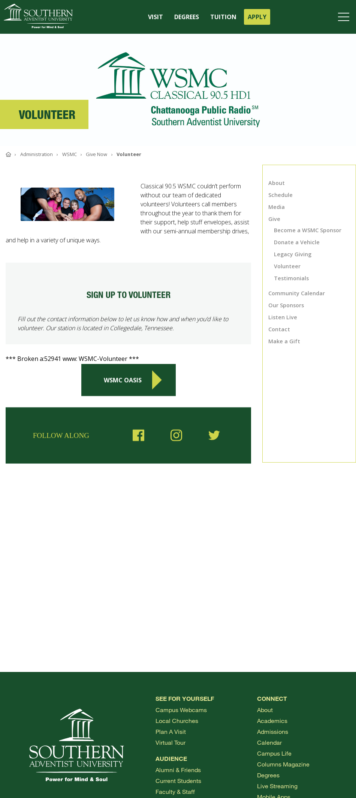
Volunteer (287, 266)
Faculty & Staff (175, 791)
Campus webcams (181, 709)
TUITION (223, 17)
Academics (272, 720)
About (276, 182)
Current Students (178, 780)
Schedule (280, 194)
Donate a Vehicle (297, 242)
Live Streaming (277, 785)
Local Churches (177, 720)
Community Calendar (296, 293)
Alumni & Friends (178, 769)
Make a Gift (284, 341)
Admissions (272, 731)
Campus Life (274, 753)
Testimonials (291, 278)
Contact (279, 329)
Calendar (269, 742)
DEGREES (186, 17)
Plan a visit (171, 731)
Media (276, 206)
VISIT (155, 17)
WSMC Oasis (133, 382)
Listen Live (282, 317)
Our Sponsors (286, 305)
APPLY (257, 17)
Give (274, 218)
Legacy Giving (292, 254)
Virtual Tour (170, 742)
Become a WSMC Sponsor (307, 230)
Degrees (268, 774)
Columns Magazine (283, 764)
